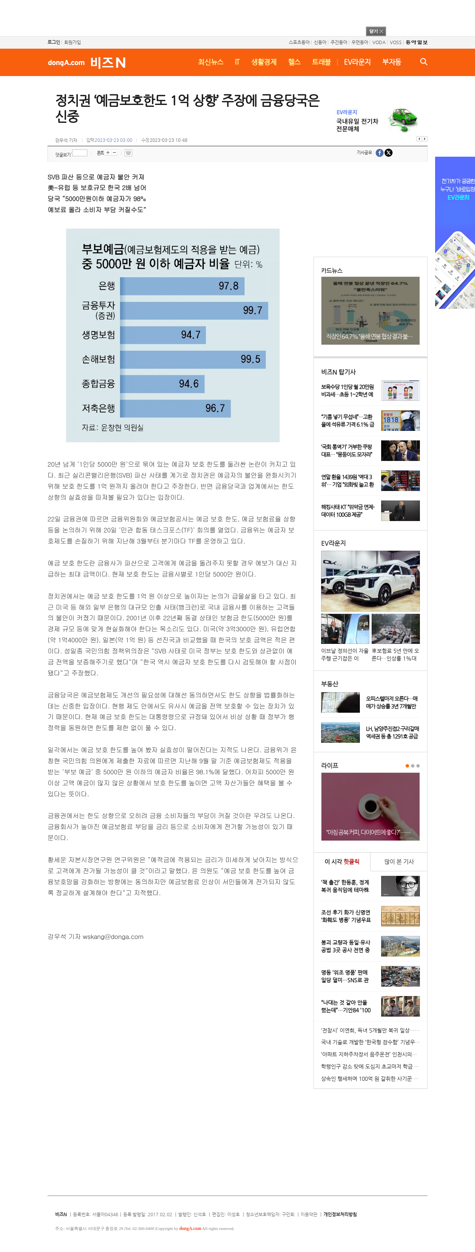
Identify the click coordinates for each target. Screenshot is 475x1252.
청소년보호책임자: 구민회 (270, 1214)
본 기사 (399, 861)
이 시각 (342, 861)
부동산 (329, 684)
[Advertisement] (227, 17)
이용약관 (309, 1214)
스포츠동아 (299, 42)
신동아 (320, 42)
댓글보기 (63, 155)
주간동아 (339, 42)
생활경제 (264, 62)
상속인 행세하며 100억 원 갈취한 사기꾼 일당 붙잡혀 (374, 1079)
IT (237, 62)
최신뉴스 (210, 62)
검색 (424, 61)
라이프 (329, 765)
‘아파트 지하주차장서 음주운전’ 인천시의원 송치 (374, 1054)
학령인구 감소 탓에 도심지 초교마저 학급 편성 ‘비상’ (374, 1066)
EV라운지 (357, 62)
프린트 (128, 152)
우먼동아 (360, 42)
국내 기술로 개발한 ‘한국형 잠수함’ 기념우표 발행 (374, 1042)
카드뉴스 (331, 270)
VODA (379, 42)
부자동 (391, 62)
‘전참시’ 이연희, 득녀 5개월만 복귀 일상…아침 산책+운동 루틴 (374, 1030)
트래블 (321, 62)
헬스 (294, 62)
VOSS (396, 42)
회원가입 (72, 42)
